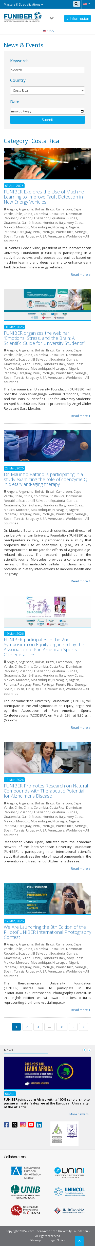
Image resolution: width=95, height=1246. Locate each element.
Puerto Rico (64, 232)
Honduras (50, 223)
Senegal (81, 232)
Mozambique (41, 227)
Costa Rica (57, 214)
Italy (62, 223)
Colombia (41, 214)
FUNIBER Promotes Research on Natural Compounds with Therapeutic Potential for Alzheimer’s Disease (46, 791)
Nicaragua (59, 227)
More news (78, 1114)
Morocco (22, 227)
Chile (18, 214)
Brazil (50, 209)
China (28, 214)
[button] (86, 4)
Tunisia (19, 236)
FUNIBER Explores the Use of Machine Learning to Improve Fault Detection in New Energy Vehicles (44, 197)
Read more (79, 274)
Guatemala (12, 223)
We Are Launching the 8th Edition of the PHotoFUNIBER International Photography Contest (47, 932)
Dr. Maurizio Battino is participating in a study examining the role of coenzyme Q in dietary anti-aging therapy (45, 479)
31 (62, 1026)
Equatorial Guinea (63, 218)
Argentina (26, 209)
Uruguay (32, 236)
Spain (8, 236)
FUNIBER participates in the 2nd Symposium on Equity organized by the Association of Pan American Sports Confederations (44, 647)
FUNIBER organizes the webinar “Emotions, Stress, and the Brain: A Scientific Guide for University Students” (44, 338)
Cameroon (64, 209)
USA (43, 236)
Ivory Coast (75, 223)
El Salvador (40, 218)
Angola (12, 209)
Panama (10, 232)
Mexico (9, 227)
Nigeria (74, 227)
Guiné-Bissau (31, 223)
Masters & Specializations (23, 4)
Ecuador (24, 218)
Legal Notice (57, 1240)
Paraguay (24, 232)
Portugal (48, 232)
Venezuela (56, 236)
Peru (36, 232)
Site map (35, 1240)
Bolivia (40, 209)
